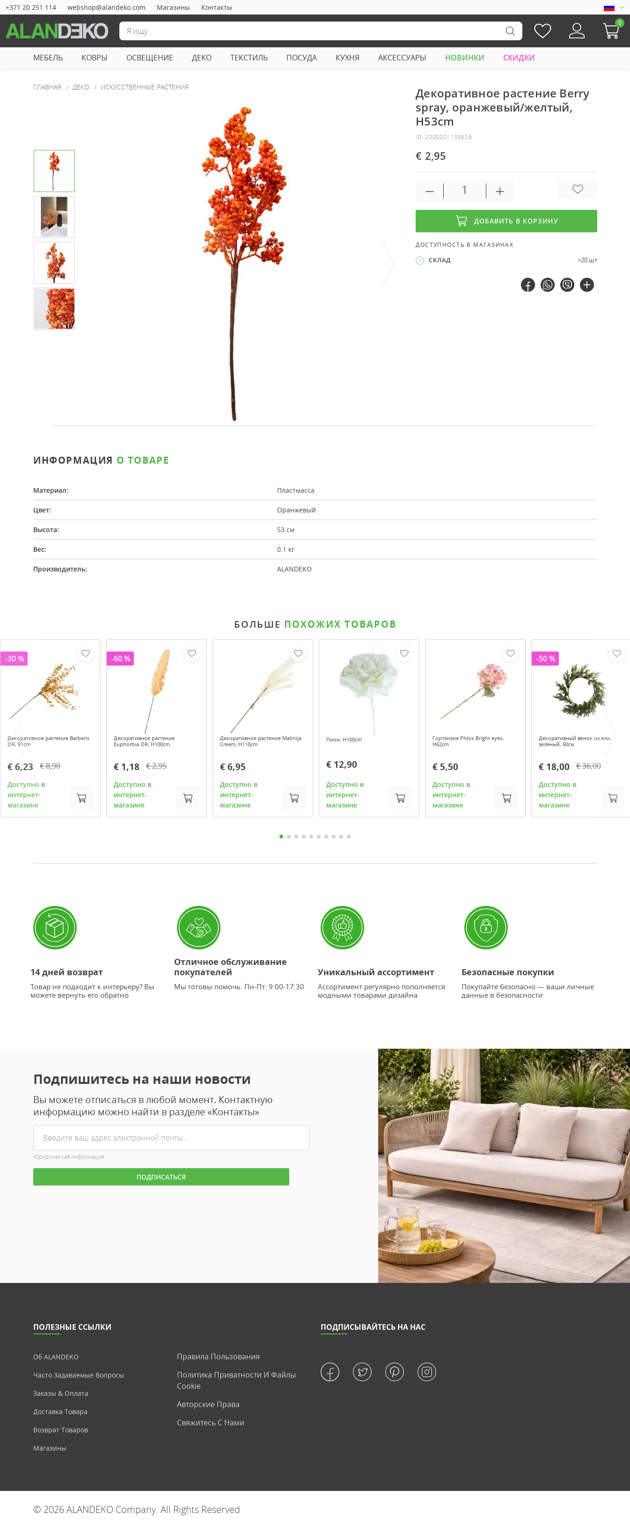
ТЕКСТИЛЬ (249, 57)
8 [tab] (334, 842)
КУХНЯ (347, 57)
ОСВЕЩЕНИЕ (149, 57)
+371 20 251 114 (31, 7)
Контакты (216, 7)
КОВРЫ (94, 57)
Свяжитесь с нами (210, 1428)
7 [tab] (326, 842)
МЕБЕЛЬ (48, 57)
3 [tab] (296, 842)
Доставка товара (64, 1417)
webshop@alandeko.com (106, 7)
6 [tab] (319, 842)
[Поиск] (320, 31)
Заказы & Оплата (64, 1398)
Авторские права (208, 1410)
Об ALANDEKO (58, 1362)
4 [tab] (304, 842)
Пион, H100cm (349, 739)
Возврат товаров (64, 1435)
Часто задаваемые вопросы (84, 1380)
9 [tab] (341, 842)
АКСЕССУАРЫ (402, 57)
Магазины (173, 7)
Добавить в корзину (506, 221)
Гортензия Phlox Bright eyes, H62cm (469, 743)
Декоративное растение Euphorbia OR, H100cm (153, 743)
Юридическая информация (68, 1162)
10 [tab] (349, 842)
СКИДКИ (519, 57)
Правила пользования (218, 1362)
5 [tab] (311, 842)
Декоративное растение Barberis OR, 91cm (46, 743)
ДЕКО (202, 57)
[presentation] (389, 264)
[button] (613, 31)
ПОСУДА (301, 57)
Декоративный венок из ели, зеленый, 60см (578, 743)
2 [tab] (289, 842)
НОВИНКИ (464, 57)
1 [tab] (281, 842)
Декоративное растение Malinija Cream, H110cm (259, 743)
